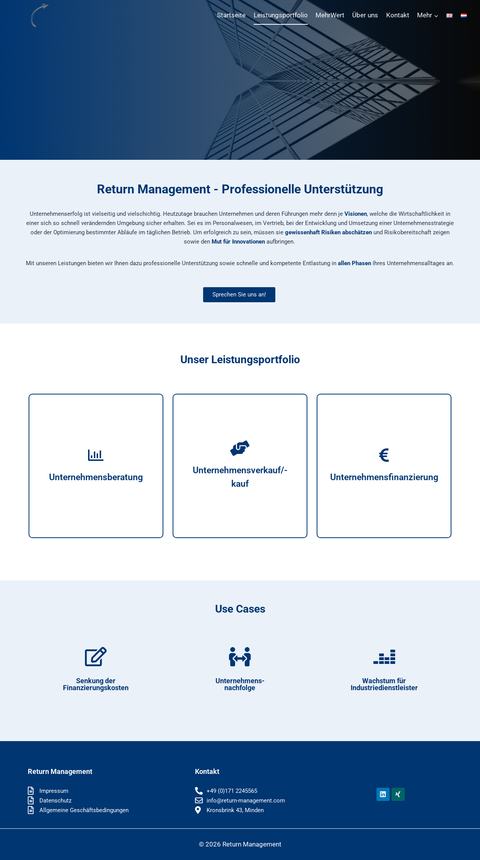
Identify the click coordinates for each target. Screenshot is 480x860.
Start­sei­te (231, 15)
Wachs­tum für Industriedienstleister (384, 684)
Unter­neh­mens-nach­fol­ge (240, 684)
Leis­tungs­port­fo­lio (281, 15)
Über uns (365, 15)
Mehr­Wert (329, 15)
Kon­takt (397, 15)
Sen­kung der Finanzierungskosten (96, 684)
